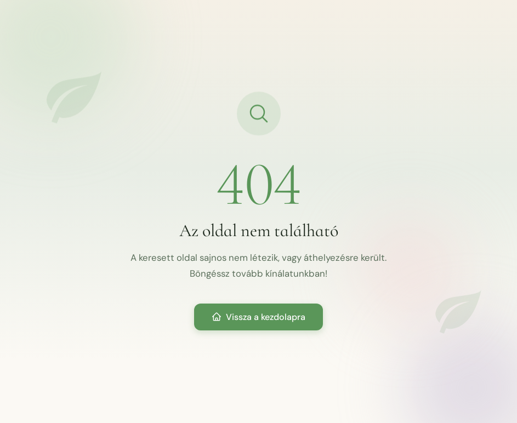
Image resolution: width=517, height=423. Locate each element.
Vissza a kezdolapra (258, 317)
